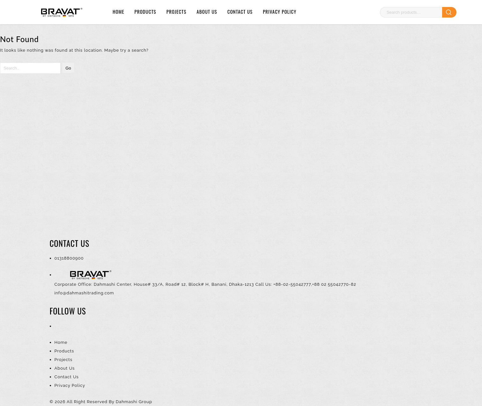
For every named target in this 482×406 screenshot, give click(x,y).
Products (145, 11)
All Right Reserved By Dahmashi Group (109, 401)
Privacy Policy (279, 11)
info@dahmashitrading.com (84, 293)
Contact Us (240, 11)
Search (449, 12)
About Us (207, 11)
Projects (177, 11)
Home (118, 11)
